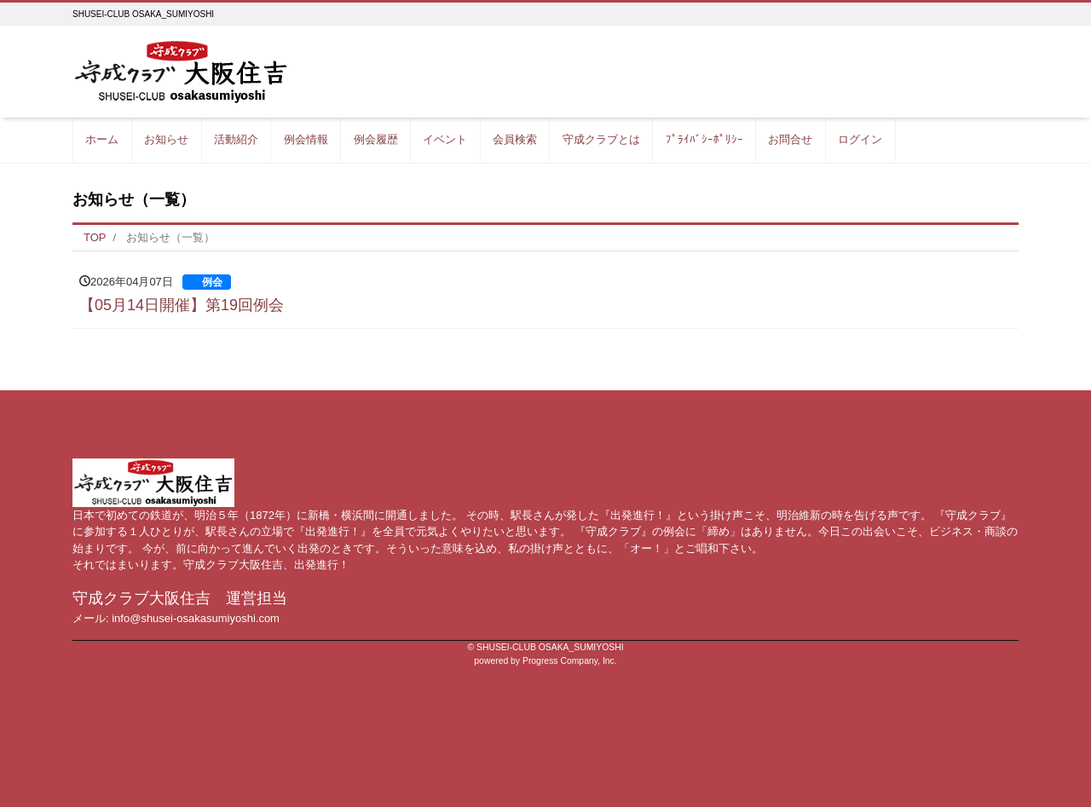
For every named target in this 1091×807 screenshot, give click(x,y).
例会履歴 (376, 139)
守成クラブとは (601, 139)
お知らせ (166, 139)
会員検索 (515, 139)
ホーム (101, 139)
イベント (445, 139)
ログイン (860, 139)
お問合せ (790, 139)
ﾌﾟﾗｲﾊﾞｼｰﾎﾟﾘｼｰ (704, 139)
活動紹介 (236, 139)
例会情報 (306, 139)
